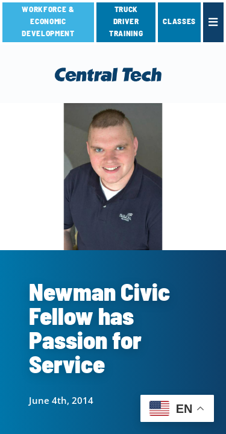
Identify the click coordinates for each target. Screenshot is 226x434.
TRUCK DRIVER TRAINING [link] (126, 21)
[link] (213, 22)
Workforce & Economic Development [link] (48, 21)
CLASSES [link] (179, 21)
